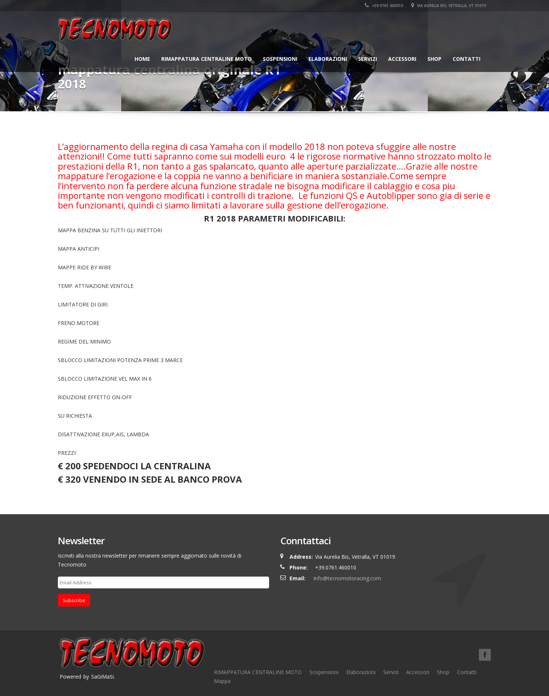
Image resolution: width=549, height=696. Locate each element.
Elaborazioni (327, 58)
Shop (434, 58)
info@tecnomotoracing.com (347, 578)
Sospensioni (280, 58)
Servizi (367, 58)
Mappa (222, 680)
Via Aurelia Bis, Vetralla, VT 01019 (448, 5)
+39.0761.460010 (384, 5)
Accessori (402, 58)
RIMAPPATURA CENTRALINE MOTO (206, 58)
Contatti (466, 58)
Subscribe (74, 600)
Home (142, 58)
